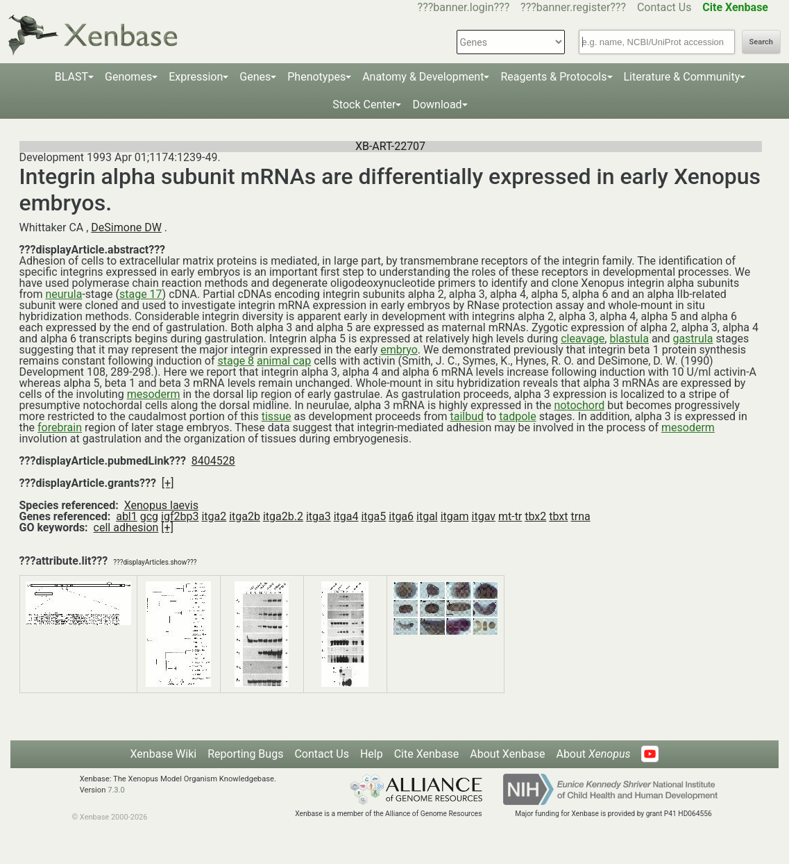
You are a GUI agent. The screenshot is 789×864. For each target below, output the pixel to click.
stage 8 (235, 360)
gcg (149, 516)
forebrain (59, 427)
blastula (628, 338)
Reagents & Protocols (553, 76)
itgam (455, 516)
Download (436, 104)
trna (581, 516)
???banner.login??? (464, 7)
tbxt (558, 516)
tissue (276, 416)
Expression (196, 76)
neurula (63, 294)
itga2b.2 (283, 516)
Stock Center (364, 104)
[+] (168, 483)
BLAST (71, 76)
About (593, 754)
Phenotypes (316, 76)
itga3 (318, 516)
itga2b (244, 516)
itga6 (401, 516)
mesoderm (153, 394)
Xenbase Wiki (163, 754)
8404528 (213, 460)
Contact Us (664, 7)
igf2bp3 (179, 516)
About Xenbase (507, 754)
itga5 (373, 516)
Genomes (128, 76)
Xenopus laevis (161, 505)
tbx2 (535, 516)
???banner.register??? (573, 7)
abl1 (126, 516)
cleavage (582, 338)
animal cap (284, 360)
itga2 (213, 516)
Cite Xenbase (426, 754)
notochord (579, 405)
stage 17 (140, 294)
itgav (483, 516)
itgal (427, 516)
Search (761, 42)
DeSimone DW (126, 227)
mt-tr (510, 516)
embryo (399, 349)
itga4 (346, 516)
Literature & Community (682, 76)
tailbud (467, 416)
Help (371, 754)
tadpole (517, 416)
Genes (255, 76)
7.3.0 (116, 790)
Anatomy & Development (423, 76)
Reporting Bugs (245, 754)
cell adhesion (126, 527)
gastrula (692, 338)
